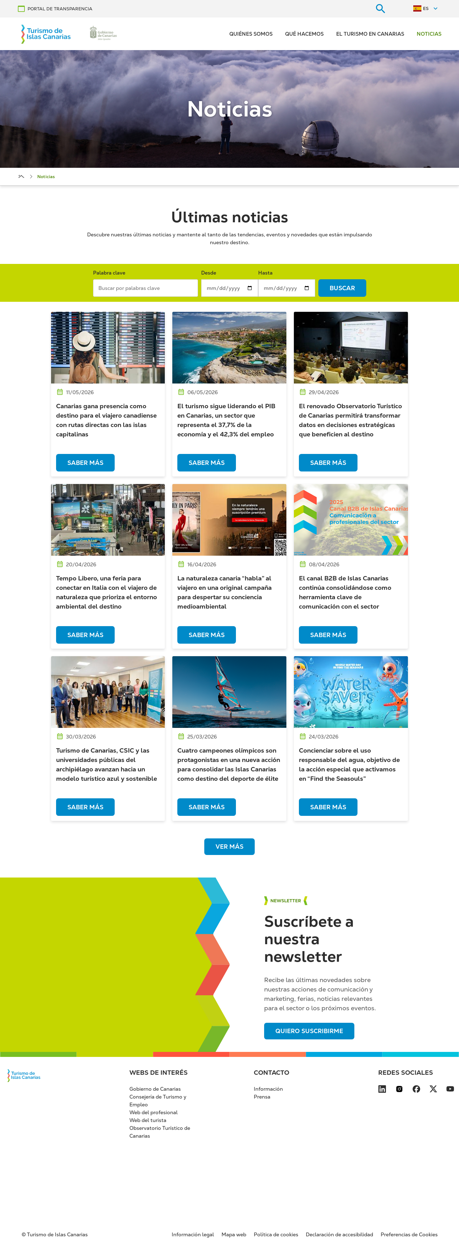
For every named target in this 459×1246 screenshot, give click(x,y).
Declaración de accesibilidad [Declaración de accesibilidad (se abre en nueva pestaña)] (339, 1234)
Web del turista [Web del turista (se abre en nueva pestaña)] (147, 1120)
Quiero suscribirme (309, 1031)
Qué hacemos (304, 34)
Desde (208, 273)
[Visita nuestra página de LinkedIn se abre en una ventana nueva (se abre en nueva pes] (382, 1090)
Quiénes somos (251, 34)
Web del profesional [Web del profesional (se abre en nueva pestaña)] (153, 1112)
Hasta (265, 273)
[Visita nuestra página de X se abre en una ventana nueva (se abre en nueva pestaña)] (433, 1090)
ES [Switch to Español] (426, 8)
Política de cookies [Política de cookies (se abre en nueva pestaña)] (276, 1234)
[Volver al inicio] (46, 34)
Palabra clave (109, 273)
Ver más (229, 847)
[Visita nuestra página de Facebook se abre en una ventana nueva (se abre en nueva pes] (416, 1090)
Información (268, 1089)
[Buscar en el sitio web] (380, 9)
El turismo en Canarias (370, 34)
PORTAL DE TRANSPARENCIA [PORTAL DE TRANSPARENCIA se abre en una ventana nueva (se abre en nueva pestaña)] (60, 9)
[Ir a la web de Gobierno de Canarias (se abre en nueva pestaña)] (103, 34)
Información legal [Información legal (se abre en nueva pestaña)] (193, 1234)
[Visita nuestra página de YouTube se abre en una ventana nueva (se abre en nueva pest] (450, 1090)
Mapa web (234, 1234)
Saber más (85, 463)
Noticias (429, 34)
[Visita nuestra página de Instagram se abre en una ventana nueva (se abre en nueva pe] (399, 1090)
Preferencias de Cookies (409, 1234)
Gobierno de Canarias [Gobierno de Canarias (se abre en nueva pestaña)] (155, 1089)
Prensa (262, 1097)
